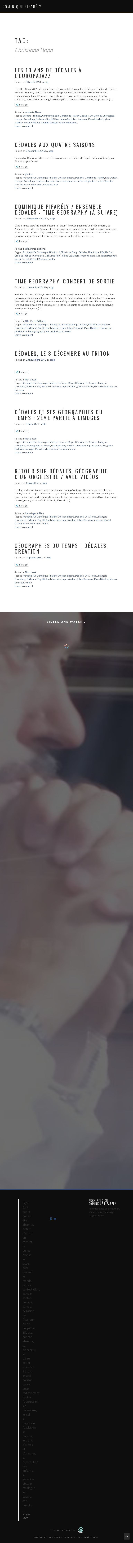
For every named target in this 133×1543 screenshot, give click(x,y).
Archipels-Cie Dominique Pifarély (39, 177)
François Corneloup (25, 119)
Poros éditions (37, 248)
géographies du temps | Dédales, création (61, 548)
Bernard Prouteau (32, 115)
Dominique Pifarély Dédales (74, 115)
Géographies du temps (38, 445)
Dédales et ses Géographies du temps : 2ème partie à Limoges (59, 415)
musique (29, 449)
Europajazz (108, 115)
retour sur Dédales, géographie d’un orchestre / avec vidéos (61, 474)
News (38, 112)
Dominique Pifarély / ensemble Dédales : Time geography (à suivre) (66, 209)
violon (52, 259)
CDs (27, 248)
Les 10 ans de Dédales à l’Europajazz (48, 73)
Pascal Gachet (95, 119)
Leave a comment (24, 126)
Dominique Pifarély (22, 6)
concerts (29, 112)
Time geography (36, 331)
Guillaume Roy (43, 119)
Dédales (79, 177)
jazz (98, 255)
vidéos (40, 513)
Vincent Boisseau (68, 122)
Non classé (31, 379)
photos (29, 174)
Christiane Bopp (50, 115)
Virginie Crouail (50, 184)
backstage (30, 513)
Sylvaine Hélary (32, 122)
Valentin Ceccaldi (49, 122)
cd (58, 252)
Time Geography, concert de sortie (65, 281)
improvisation (88, 255)
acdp (45, 82)
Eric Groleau (96, 115)
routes (100, 181)
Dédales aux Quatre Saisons (55, 144)
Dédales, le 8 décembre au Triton (62, 353)
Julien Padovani (79, 119)
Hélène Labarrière (60, 119)
